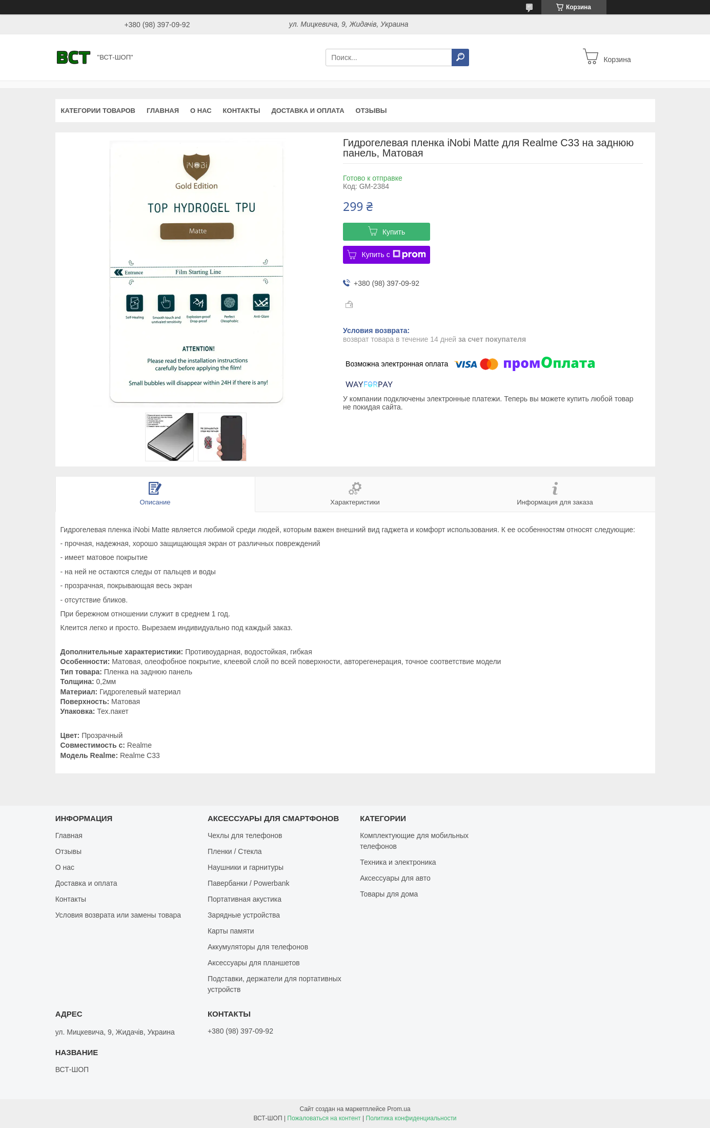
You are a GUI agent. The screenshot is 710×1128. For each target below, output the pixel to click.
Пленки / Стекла (235, 851)
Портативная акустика (244, 899)
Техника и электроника (398, 862)
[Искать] (460, 57)
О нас (201, 110)
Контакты (241, 110)
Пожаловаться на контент (323, 1118)
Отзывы (371, 110)
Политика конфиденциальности (411, 1118)
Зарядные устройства (244, 915)
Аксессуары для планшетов (254, 963)
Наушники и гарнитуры (245, 867)
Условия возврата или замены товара (118, 915)
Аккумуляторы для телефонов (258, 947)
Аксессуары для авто (395, 878)
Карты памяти (231, 931)
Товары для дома (389, 894)
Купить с (393, 254)
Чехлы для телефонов (245, 835)
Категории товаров (98, 110)
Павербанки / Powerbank (249, 883)
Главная (163, 110)
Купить (393, 232)
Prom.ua (398, 1109)
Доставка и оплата (307, 110)
